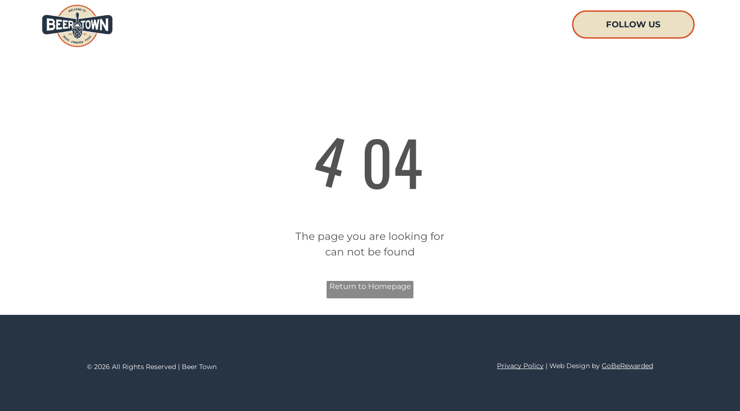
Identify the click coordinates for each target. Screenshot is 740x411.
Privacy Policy (520, 366)
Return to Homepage (370, 286)
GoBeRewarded (627, 366)
